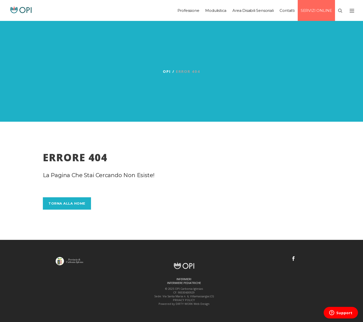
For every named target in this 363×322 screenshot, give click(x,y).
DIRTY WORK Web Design (192, 304)
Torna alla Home (66, 203)
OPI (167, 71)
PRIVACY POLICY (184, 300)
